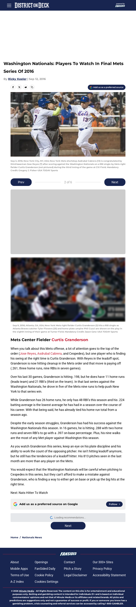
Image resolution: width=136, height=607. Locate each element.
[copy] (32, 87)
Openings (41, 562)
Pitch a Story (72, 568)
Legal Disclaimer (75, 575)
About (14, 562)
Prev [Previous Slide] (21, 182)
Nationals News (32, 537)
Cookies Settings (46, 581)
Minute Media (26, 591)
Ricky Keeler (17, 79)
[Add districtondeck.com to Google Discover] (106, 87)
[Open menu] (9, 5)
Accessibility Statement (109, 575)
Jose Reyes (28, 353)
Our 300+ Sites (103, 562)
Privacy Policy (102, 568)
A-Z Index (17, 581)
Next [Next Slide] (115, 182)
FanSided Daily (45, 568)
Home (14, 537)
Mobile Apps (19, 568)
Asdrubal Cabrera (49, 353)
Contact (69, 562)
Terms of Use (19, 575)
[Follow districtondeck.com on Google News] (114, 504)
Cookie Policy (44, 575)
